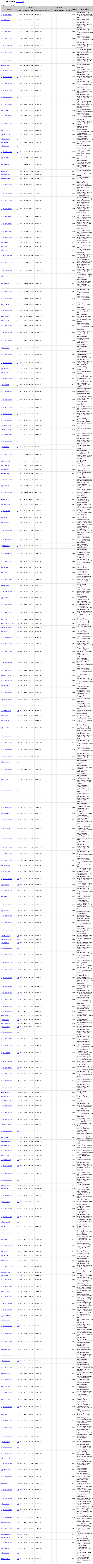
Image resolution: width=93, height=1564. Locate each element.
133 (18, 838)
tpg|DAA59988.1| (5, 1316)
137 (18, 871)
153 (18, 962)
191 (18, 1166)
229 (18, 1470)
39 (17, 185)
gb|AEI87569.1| (5, 447)
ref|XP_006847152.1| (6, 1195)
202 (18, 1226)
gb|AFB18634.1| (5, 813)
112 (18, 680)
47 (17, 231)
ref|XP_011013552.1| (6, 193)
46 (17, 224)
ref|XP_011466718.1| (6, 705)
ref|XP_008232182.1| (6, 291)
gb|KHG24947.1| (5, 522)
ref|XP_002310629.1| (6, 185)
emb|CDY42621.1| (6, 939)
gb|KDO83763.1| (5, 164)
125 (18, 769)
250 (18, 1534)
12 (17, 70)
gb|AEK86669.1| (5, 461)
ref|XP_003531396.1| (6, 363)
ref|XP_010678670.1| (6, 1006)
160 (18, 1006)
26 (17, 139)
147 (18, 930)
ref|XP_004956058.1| (6, 1296)
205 (18, 1266)
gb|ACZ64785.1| (5, 473)
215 (18, 1310)
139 (18, 1015)
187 (18, 1150)
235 (18, 1420)
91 (17, 517)
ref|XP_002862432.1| (6, 492)
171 (18, 1061)
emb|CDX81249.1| (6, 711)
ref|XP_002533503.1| (6, 591)
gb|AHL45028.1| (5, 1027)
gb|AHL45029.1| (5, 1222)
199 (18, 1208)
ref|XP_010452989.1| (6, 637)
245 (18, 1490)
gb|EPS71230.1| (5, 1020)
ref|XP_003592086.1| (6, 1011)
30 (17, 152)
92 (17, 522)
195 (18, 1188)
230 (18, 1476)
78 (17, 420)
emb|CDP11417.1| (5, 20)
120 (18, 720)
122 (18, 749)
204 (18, 1260)
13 (17, 77)
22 (17, 130)
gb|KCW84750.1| (5, 1470)
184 (18, 1145)
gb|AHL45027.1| (5, 1023)
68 (17, 372)
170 (18, 1053)
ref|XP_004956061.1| (6, 1286)
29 (17, 479)
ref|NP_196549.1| (5, 511)
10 (17, 65)
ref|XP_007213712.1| (6, 454)
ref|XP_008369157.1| (6, 123)
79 (17, 425)
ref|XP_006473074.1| (6, 332)
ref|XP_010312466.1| (6, 954)
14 (17, 83)
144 (18, 910)
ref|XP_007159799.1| (6, 819)
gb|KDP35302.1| (5, 139)
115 (18, 699)
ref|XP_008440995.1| (6, 860)
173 (18, 1073)
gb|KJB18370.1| (5, 567)
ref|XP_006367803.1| (6, 1180)
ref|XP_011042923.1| (6, 60)
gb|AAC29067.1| (5, 1092)
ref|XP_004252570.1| (6, 45)
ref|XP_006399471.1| (6, 978)
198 (18, 1202)
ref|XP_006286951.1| (6, 790)
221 (18, 1341)
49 (17, 246)
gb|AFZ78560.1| (5, 372)
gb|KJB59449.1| (5, 715)
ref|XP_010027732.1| (6, 539)
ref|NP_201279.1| (5, 871)
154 (18, 969)
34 (17, 171)
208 (18, 1275)
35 (17, 454)
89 (17, 727)
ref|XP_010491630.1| (6, 680)
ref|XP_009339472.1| (6, 70)
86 (17, 447)
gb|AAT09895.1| (5, 110)
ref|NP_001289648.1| (6, 1436)
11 (17, 52)
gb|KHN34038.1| (5, 304)
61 (17, 325)
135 (18, 854)
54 (17, 270)
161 (18, 1020)
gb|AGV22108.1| (5, 320)
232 (18, 1522)
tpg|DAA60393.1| (5, 865)
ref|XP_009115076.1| (6, 1068)
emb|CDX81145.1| (6, 1124)
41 (17, 200)
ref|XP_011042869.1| (6, 231)
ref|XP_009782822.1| (6, 325)
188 (18, 1245)
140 (18, 885)
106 (18, 637)
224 (18, 1355)
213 (18, 1296)
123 (18, 756)
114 (18, 692)
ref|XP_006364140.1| (6, 25)
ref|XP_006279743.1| (6, 651)
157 (18, 986)
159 (18, 999)
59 (17, 316)
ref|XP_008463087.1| (6, 1119)
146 (18, 922)
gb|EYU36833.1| (5, 134)
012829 (8, 5)
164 (18, 1011)
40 (17, 193)
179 (18, 1106)
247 (18, 1504)
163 (18, 1239)
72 (17, 391)
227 (18, 1379)
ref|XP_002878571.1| (6, 1208)
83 (17, 434)
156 (18, 1233)
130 (18, 813)
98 (17, 567)
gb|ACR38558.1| (5, 1458)
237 (18, 1428)
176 (18, 1092)
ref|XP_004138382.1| (6, 1166)
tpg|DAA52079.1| (5, 1141)
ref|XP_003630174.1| (6, 400)
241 (18, 1528)
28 (17, 146)
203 (18, 1255)
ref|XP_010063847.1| (6, 962)
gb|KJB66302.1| (5, 1251)
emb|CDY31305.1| (6, 429)
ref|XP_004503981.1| (6, 434)
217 (18, 1548)
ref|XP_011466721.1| (6, 612)
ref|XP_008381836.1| (6, 83)
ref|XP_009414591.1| (6, 1217)
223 (18, 1463)
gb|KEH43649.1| (5, 936)
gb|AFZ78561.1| (5, 171)
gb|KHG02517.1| (5, 896)
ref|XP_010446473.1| (6, 742)
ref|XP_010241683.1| (6, 270)
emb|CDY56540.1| (6, 1160)
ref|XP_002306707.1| (6, 104)
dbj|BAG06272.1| (5, 178)
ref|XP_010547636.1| (6, 969)
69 (17, 865)
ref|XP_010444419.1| (6, 890)
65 (17, 354)
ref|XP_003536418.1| (6, 930)
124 (18, 762)
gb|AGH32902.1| (5, 1553)
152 (18, 954)
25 (17, 242)
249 (18, 1517)
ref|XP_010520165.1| (6, 1087)
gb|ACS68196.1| (5, 685)
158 (18, 993)
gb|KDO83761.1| (5, 316)
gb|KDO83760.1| (5, 348)
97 (17, 561)
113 (18, 685)
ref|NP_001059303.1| (6, 1498)
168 (18, 1155)
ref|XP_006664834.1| (6, 1517)
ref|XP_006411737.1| (6, 904)
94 (17, 539)
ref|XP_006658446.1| (6, 1420)
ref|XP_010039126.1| (6, 1393)
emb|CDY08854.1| (6, 675)
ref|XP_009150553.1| (6, 643)
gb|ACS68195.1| (5, 1188)
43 (17, 216)
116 (18, 705)
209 (18, 1349)
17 (17, 104)
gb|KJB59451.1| (5, 631)
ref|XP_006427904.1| (6, 769)
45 (17, 492)
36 (17, 283)
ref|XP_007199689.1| (6, 340)
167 (18, 1038)
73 (17, 461)
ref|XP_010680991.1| (6, 1038)
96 (17, 553)
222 (18, 1399)
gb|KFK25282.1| (5, 1096)
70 (17, 499)
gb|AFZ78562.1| (5, 146)
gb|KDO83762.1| (5, 242)
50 (17, 591)
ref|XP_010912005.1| (6, 756)
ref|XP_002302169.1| (6, 52)
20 (17, 276)
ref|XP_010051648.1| (6, 1543)
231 (18, 1407)
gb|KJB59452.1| (5, 619)
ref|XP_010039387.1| (6, 1476)
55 (17, 291)
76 (17, 407)
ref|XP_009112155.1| (6, 670)
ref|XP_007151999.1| (6, 662)
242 (18, 1447)
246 (18, 1498)
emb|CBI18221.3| (5, 174)
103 (18, 627)
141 (18, 890)
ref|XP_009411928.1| (6, 1279)
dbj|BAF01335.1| (5, 585)
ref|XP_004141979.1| (6, 1061)
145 (18, 916)
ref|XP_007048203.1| (6, 420)
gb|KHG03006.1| (5, 1145)
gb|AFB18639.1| (5, 1275)
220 (18, 1373)
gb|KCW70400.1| (5, 1361)
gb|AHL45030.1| (5, 1202)
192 (18, 1173)
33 (17, 385)
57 (17, 304)
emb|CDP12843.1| (5, 469)
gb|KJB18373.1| (5, 572)
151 (18, 948)
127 (18, 790)
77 (17, 414)
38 (17, 178)
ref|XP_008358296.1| (6, 77)
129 (18, 807)
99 (17, 572)
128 (18, 799)
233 (18, 1414)
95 (17, 546)
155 (18, 978)
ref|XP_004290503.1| (6, 255)
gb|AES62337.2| (5, 943)
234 (18, 1537)
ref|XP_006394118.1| (6, 479)
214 (18, 1303)
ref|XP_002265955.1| (6, 237)
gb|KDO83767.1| (5, 385)
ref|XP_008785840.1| (6, 1073)
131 (18, 819)
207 (18, 1320)
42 (17, 209)
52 (17, 255)
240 (18, 1442)
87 (17, 1141)
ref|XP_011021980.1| (6, 216)
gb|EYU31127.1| (5, 1226)
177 (18, 1096)
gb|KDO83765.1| (5, 283)
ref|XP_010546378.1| (6, 799)
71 (17, 598)
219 (18, 1333)
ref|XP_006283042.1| (6, 838)
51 (17, 250)
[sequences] (20, 2)
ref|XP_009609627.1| (6, 441)
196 (18, 1180)
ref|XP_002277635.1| (6, 1266)
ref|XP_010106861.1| (6, 579)
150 (18, 943)
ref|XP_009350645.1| (6, 999)
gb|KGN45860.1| (5, 1155)
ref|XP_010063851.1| (6, 1326)
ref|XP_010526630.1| (6, 948)
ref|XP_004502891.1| (6, 879)
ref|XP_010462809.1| (6, 854)
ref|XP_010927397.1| (6, 1080)
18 (17, 110)
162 (18, 1023)
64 (17, 348)
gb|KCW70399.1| (5, 1386)
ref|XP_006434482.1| (6, 378)
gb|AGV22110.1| (5, 1291)
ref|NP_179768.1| (5, 1053)
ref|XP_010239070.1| (6, 1245)
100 (18, 619)
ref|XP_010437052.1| (6, 736)
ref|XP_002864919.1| (6, 553)
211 (18, 1286)
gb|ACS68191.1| (5, 1255)
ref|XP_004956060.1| (6, 1310)
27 (17, 142)
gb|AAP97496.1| (5, 65)
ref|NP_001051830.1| (6, 1490)
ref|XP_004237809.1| (6, 1173)
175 (18, 1087)
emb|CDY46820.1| (6, 425)
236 (18, 1483)
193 (18, 1185)
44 (17, 585)
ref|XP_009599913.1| (6, 97)
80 (17, 429)
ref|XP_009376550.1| (6, 90)
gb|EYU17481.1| (5, 546)
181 (18, 1119)
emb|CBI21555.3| (5, 1272)
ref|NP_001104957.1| (6, 1510)
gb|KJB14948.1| (5, 727)
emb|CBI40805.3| (5, 1373)
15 (17, 90)
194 (18, 1251)
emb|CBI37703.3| (5, 1320)
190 (18, 1458)
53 (17, 262)
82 (17, 465)
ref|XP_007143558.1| (6, 1131)
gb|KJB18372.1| (5, 517)
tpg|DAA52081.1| (5, 1534)
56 (17, 298)
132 (18, 828)
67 (17, 368)
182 (18, 1124)
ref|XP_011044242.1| (6, 115)
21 (17, 123)
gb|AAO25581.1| (5, 250)
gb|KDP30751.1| (5, 130)
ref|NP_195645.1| (5, 828)
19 (17, 115)
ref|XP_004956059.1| (6, 1303)
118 (18, 715)
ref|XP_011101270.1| (6, 15)
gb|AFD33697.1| (5, 910)
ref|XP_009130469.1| (6, 407)
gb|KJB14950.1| (5, 779)
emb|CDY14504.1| (6, 627)
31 (17, 157)
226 (18, 1367)
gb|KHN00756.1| (5, 465)
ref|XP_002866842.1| (6, 807)
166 (18, 1032)
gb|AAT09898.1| (5, 1137)
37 (17, 174)
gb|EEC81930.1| (5, 1483)
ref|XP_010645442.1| (6, 1333)
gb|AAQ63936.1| (5, 1504)
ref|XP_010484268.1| (6, 847)
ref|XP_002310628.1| (6, 200)
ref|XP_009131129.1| (6, 1150)
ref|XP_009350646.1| (6, 993)
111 (18, 675)
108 (18, 651)
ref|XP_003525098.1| (6, 310)
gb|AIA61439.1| (5, 157)
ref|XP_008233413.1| (6, 1355)
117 (18, 711)
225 (18, 1361)
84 (17, 441)
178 (18, 1100)
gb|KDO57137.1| (5, 762)
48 (17, 237)
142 (18, 896)
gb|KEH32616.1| (5, 1537)
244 (18, 1553)
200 (18, 1217)
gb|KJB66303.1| (5, 1260)
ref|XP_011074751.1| (6, 31)
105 (18, 1543)
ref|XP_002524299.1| (6, 152)
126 (18, 779)
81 (17, 604)
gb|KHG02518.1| (5, 885)
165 (18, 1027)
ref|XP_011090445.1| (6, 561)
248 (18, 1510)
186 (18, 1316)
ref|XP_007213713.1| (6, 530)
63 (17, 340)
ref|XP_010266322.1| (6, 1528)
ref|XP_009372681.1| (6, 1341)
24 (17, 378)
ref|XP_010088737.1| (6, 391)
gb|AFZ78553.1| (5, 246)
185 (18, 1137)
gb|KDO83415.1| (5, 1239)
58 (17, 310)
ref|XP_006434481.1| (6, 354)
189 (18, 1160)
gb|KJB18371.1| (5, 499)
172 (18, 1068)
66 (17, 363)
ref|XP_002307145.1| (6, 262)
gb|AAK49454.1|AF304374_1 (8, 623)
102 (18, 623)
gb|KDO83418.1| (5, 1548)
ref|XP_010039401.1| (6, 1463)
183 (18, 1131)
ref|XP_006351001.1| (6, 986)
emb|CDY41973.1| (6, 1100)
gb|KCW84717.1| (5, 1399)
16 (17, 97)
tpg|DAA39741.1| (5, 1349)
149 (18, 939)
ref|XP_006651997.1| (6, 1447)
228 (18, 1386)
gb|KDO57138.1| (5, 486)
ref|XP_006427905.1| (6, 604)
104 (18, 631)
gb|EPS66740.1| (5, 1015)
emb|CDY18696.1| (6, 699)
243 (18, 1453)
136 (18, 860)
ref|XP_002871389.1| (6, 692)
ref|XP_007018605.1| (6, 1453)
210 (18, 1279)
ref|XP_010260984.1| (6, 1032)
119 (18, 736)
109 (18, 662)
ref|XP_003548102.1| (6, 298)
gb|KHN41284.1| (5, 276)
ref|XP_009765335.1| (6, 38)
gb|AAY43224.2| (5, 1442)
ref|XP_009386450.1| (6, 1428)
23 (17, 134)
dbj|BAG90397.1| (5, 1522)
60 (17, 320)
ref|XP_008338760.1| (6, 922)
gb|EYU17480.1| (5, 504)
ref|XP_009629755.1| (6, 1045)
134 (18, 847)
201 (18, 1222)
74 (17, 504)
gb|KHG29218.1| (5, 720)
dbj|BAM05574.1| (5, 1559)
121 (18, 742)
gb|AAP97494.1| (5, 1185)
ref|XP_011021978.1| (6, 224)
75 (17, 400)
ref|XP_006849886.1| (6, 1407)
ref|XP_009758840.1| (6, 1112)
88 (17, 469)
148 (18, 936)
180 (18, 1112)
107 (18, 643)
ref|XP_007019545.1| (6, 916)
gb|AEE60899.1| (5, 142)
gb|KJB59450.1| (5, 598)
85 (17, 612)
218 (18, 1326)
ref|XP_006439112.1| (6, 1233)
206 (18, 1272)
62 (17, 332)
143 (18, 904)
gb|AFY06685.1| (5, 368)
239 (18, 1436)
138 (18, 879)
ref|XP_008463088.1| (6, 1106)
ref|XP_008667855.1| (6, 1379)
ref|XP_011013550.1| (6, 209)
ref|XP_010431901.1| (6, 749)
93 (17, 530)
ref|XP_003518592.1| (6, 414)
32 (17, 486)
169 (18, 1045)
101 (18, 579)
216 (18, 1393)
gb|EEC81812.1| (5, 1414)
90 (17, 511)
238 (18, 1559)
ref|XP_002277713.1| (6, 1367)
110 (18, 670)
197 (18, 1195)
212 (18, 1291)
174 (18, 1080)
